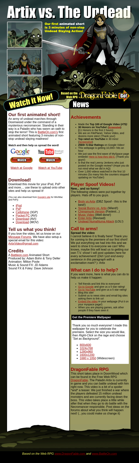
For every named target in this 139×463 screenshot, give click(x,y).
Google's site (44, 197)
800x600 (85, 345)
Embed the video (88, 301)
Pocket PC (23, 215)
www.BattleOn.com (104, 453)
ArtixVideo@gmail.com (23, 243)
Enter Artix (85, 218)
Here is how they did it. (102, 156)
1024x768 (86, 348)
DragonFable (79, 380)
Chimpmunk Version (91, 211)
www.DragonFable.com (70, 453)
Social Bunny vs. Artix (92, 208)
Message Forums (19, 237)
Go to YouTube (86, 289)
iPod (19, 205)
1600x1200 (87, 354)
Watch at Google (22, 167)
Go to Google (86, 286)
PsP (18, 208)
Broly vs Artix (86, 201)
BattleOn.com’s (48, 132)
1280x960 (86, 351)
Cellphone (22, 212)
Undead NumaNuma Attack (96, 221)
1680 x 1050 (88, 358)
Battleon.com (19, 255)
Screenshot (114, 127)
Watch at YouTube (50, 167)
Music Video (86, 214)
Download (22, 218)
